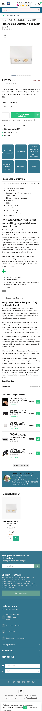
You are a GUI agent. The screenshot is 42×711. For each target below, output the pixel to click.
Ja (25, 708)
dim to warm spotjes (30, 242)
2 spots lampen (21, 465)
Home (4, 20)
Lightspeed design (20, 698)
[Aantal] (10, 538)
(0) (12, 29)
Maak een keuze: (9, 103)
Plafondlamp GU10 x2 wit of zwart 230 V (22, 20)
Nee (30, 708)
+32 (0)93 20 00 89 (13, 625)
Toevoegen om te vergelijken (11, 120)
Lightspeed (9, 698)
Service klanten (21, 593)
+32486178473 (11, 632)
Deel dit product (29, 120)
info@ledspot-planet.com (15, 638)
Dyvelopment (32, 698)
